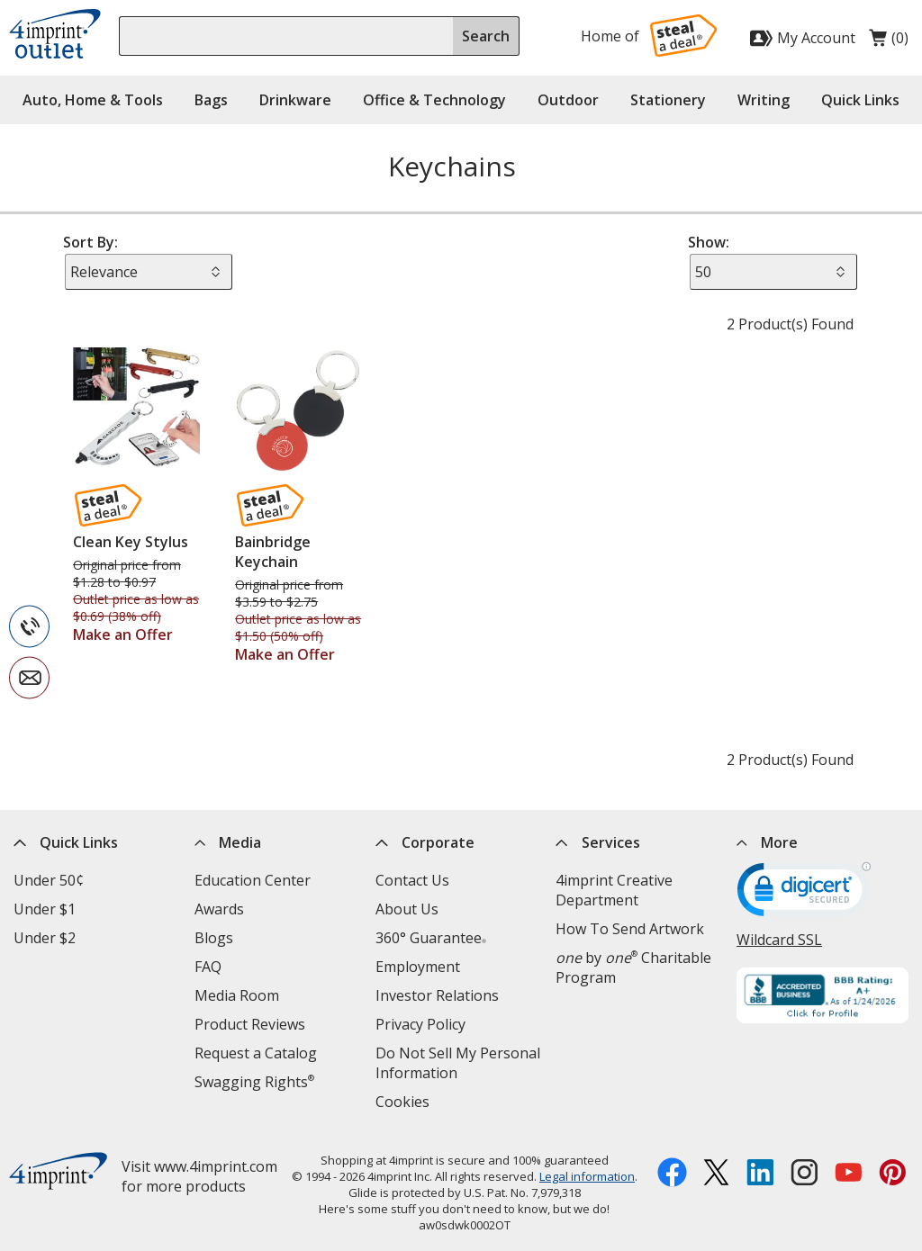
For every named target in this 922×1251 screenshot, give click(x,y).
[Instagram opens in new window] (804, 1174)
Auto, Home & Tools (93, 100)
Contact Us (412, 880)
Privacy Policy (420, 1024)
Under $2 (45, 938)
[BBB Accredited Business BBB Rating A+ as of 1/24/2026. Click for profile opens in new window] (822, 998)
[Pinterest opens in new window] (892, 1174)
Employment (417, 966)
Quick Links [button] (860, 100)
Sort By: (90, 242)
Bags (211, 100)
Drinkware (295, 100)
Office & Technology (434, 100)
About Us (406, 909)
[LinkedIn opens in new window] (760, 1174)
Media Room (236, 995)
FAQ (207, 966)
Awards (219, 909)
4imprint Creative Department (614, 890)
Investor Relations (437, 995)
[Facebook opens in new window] (672, 1174)
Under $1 (45, 909)
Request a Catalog (255, 1053)
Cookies (402, 1102)
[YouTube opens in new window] (848, 1174)
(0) (888, 42)
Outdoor (568, 100)
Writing (763, 100)
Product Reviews (249, 1024)
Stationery (668, 100)
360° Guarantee (430, 938)
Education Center (252, 880)
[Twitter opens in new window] (716, 1174)
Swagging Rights (254, 1082)
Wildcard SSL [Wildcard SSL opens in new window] (779, 940)
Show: (708, 242)
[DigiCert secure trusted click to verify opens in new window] (804, 895)
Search (486, 36)
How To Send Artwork (630, 929)
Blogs (213, 938)
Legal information (587, 1176)
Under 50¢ (49, 880)
